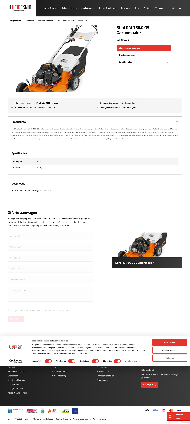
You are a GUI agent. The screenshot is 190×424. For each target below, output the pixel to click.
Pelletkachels (13, 363)
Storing (55, 367)
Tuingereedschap (69, 8)
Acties (137, 8)
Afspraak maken (104, 380)
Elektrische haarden (16, 371)
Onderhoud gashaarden (62, 359)
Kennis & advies (88, 8)
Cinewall (11, 367)
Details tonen (131, 419)
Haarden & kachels (50, 8)
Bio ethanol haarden (16, 380)
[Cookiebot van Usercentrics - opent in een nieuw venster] (15, 419)
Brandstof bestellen (105, 376)
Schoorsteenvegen (60, 376)
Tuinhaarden (13, 384)
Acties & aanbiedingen (17, 393)
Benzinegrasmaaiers (46, 20)
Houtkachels (13, 359)
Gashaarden (13, 376)
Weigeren (170, 416)
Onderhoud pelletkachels (63, 363)
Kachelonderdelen (60, 371)
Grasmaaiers (30, 20)
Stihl (58, 20)
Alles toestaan (170, 400)
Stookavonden (103, 371)
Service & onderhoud (108, 8)
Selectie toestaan (169, 408)
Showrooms (126, 8)
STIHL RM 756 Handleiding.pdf (28, 190)
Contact (147, 8)
